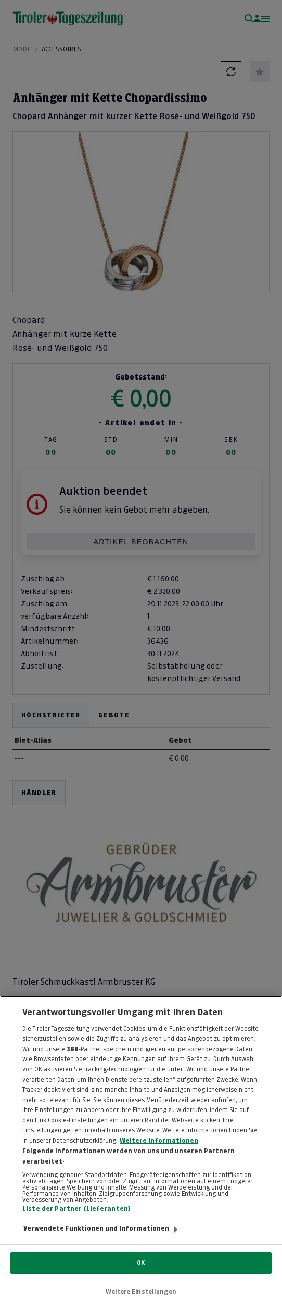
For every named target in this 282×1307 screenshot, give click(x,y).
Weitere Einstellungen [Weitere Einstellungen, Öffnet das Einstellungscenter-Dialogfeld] (141, 1292)
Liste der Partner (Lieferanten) (76, 1220)
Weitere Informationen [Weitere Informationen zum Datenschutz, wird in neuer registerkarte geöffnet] (159, 1152)
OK (141, 1263)
